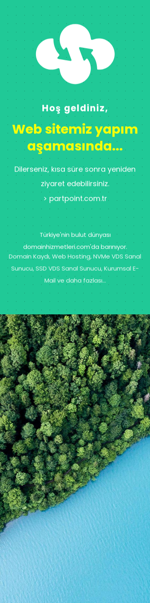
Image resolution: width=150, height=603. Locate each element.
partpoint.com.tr (78, 204)
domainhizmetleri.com (56, 238)
